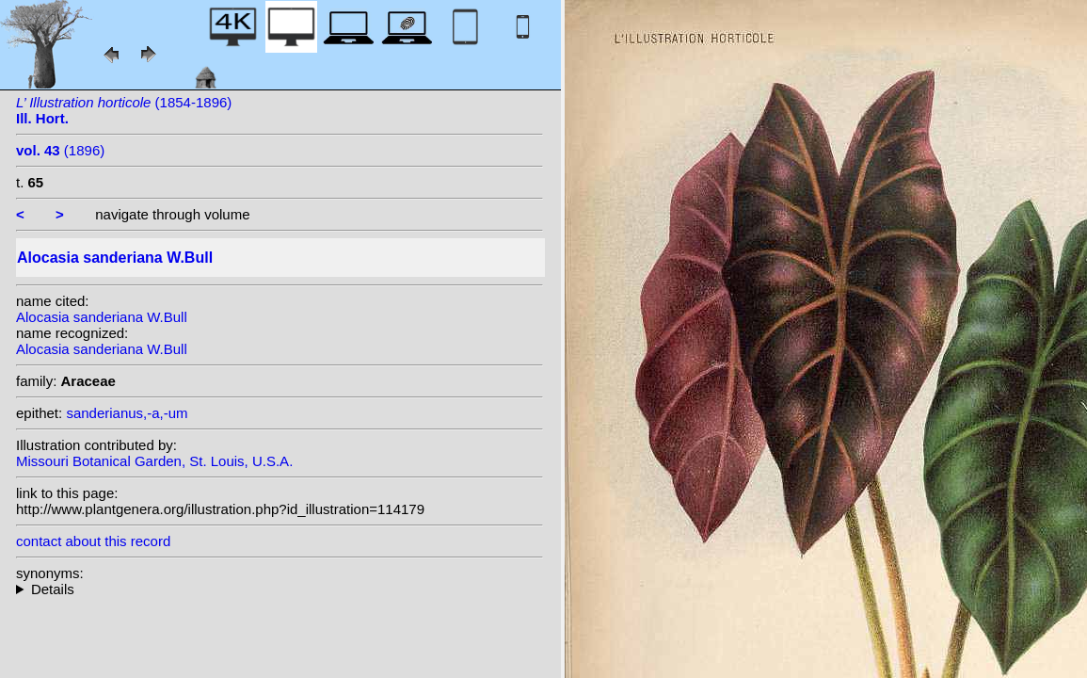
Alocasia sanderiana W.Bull (101, 317)
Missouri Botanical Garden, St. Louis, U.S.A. (154, 461)
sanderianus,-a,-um (126, 413)
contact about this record (93, 541)
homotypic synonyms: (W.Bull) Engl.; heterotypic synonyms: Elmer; (279, 589)
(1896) (60, 150)
